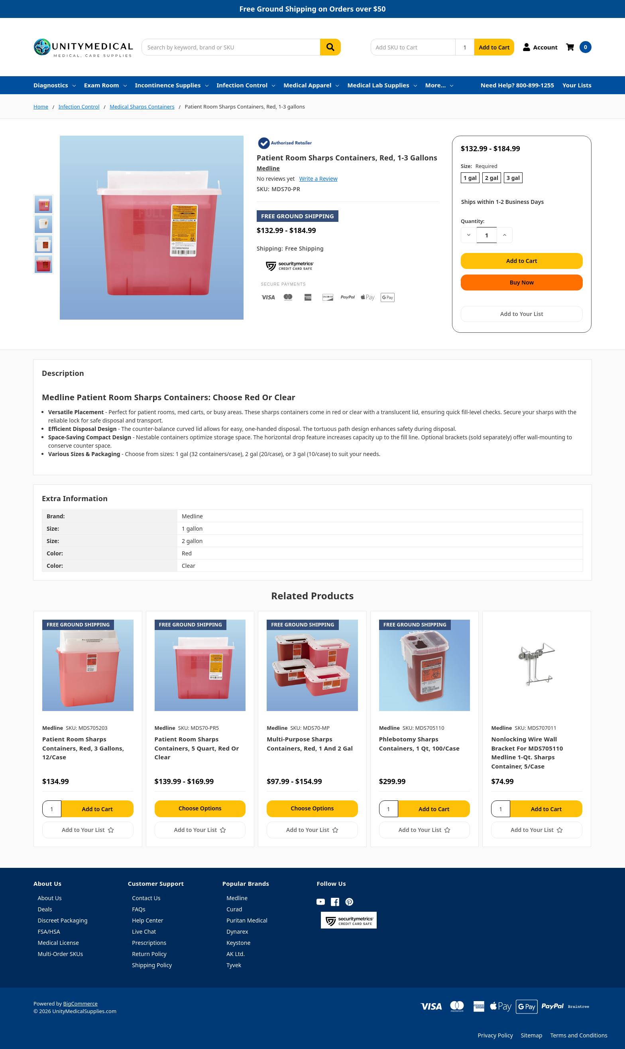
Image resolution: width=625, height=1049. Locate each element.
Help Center (147, 918)
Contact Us (146, 896)
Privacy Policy (495, 1033)
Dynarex (237, 929)
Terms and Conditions (578, 1033)
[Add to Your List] (88, 828)
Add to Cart (494, 47)
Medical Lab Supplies (382, 85)
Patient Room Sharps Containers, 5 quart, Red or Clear (197, 746)
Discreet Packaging (63, 918)
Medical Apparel (311, 85)
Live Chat (144, 929)
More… (439, 85)
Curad (234, 907)
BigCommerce (80, 1001)
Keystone (238, 940)
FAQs (138, 907)
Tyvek (233, 963)
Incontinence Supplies (171, 85)
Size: (479, 166)
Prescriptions (149, 940)
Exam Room (105, 85)
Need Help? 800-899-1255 (517, 85)
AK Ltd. (235, 952)
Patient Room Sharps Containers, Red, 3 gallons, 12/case (83, 746)
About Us (50, 896)
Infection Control (246, 85)
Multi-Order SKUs (60, 952)
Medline (237, 896)
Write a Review (318, 178)
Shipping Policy (152, 963)
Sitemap (531, 1033)
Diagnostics (54, 85)
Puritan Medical (246, 918)
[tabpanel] (87, 727)
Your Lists (577, 85)
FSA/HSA (49, 929)
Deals (45, 907)
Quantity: (472, 221)
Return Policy (149, 952)
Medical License (58, 940)
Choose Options (200, 806)
